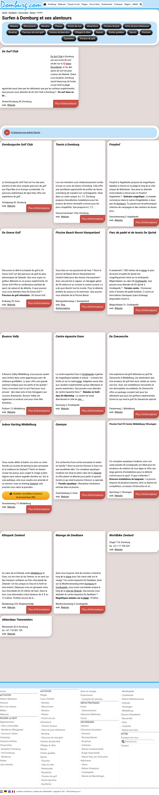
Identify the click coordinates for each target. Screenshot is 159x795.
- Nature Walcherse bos (132, 699)
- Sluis (124, 722)
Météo (135, 4)
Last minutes (6, 764)
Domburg (52, 4)
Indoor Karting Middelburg (19, 424)
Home (3, 691)
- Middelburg (127, 710)
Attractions (92, 26)
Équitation (69, 38)
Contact (125, 745)
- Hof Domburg (7, 753)
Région (128, 4)
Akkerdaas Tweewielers (17, 619)
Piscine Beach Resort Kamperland (78, 232)
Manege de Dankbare (69, 535)
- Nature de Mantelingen (92, 776)
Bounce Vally (10, 336)
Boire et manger (88, 691)
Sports (133, 32)
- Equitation (46, 784)
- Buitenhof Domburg (10, 749)
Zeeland (34, 483)
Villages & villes (82, 32)
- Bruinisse (86, 741)
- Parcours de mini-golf (51, 737)
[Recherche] (141, 4)
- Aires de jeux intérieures (52, 730)
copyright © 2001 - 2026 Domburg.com (66, 791)
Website (11, 105)
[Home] (45, 4)
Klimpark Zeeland (13, 535)
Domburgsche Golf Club (17, 144)
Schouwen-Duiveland (91, 729)
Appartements (7, 722)
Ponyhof (114, 144)
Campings (5, 737)
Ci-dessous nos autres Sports (25, 132)
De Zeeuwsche (118, 336)
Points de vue (74, 26)
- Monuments (47, 706)
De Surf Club (10, 51)
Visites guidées (116, 32)
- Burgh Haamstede (90, 753)
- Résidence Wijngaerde (11, 729)
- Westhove (5, 757)
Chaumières (6, 745)
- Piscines (45, 761)
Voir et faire (94, 4)
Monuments (30, 26)
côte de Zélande (74, 591)
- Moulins (45, 710)
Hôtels (3, 760)
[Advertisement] (79, 117)
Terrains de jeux (111, 26)
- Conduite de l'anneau (91, 699)
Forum (84, 718)
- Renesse (85, 733)
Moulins (45, 26)
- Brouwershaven (89, 737)
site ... (81, 399)
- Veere (84, 764)
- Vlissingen (126, 707)
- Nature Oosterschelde (92, 749)
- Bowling (45, 733)
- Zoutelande (127, 695)
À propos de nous (129, 737)
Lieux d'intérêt (47, 699)
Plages (85, 4)
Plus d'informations (66, 103)
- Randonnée (46, 768)
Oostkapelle (141, 281)
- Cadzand (126, 726)
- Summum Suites (9, 733)
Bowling (13, 32)
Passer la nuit (74, 4)
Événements (106, 4)
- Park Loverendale (9, 726)
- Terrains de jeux (48, 726)
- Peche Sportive (48, 780)
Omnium (61, 424)
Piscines (146, 32)
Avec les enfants (8, 706)
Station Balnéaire (8, 699)
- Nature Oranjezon (90, 768)
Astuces (4, 703)
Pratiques (118, 4)
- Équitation (46, 772)
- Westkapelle (127, 691)
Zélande (97, 473)
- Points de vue (47, 718)
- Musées (44, 703)
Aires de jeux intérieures (137, 26)
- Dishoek (125, 703)
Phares (58, 26)
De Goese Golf (11, 232)
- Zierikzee (86, 745)
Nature (99, 32)
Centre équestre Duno (70, 336)
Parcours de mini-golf (33, 32)
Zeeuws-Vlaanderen (131, 714)
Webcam (62, 4)
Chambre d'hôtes (8, 741)
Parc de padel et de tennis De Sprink (132, 232)
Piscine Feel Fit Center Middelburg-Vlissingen (132, 424)
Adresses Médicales (91, 714)
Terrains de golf (87, 38)
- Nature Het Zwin (129, 730)
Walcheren (86, 760)
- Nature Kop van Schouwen (94, 757)
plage (144, 270)
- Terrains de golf (48, 776)
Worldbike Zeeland (121, 535)
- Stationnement (88, 710)
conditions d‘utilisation (24, 791)
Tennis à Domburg (67, 144)
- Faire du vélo (47, 764)
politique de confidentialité (42, 791)
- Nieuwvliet (126, 718)
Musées (14, 26)
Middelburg (36, 573)
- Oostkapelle (87, 772)
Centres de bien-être (59, 32)
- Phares (44, 714)
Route (83, 706)
